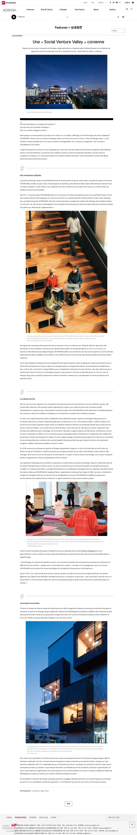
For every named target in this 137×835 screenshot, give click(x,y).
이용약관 (9, 809)
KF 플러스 (126, 3)
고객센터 (53, 809)
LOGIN (84, 3)
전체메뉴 (131, 9)
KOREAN (100, 3)
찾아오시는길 (43, 809)
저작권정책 (32, 809)
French (115, 31)
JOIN (91, 3)
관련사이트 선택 (119, 809)
